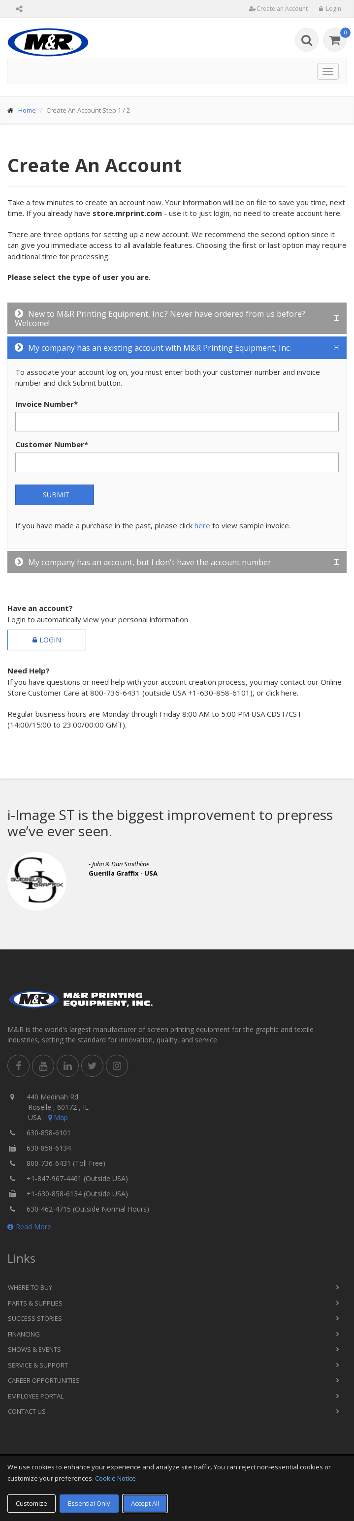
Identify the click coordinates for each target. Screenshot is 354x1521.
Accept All (145, 1503)
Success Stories (35, 1318)
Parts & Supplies (35, 1303)
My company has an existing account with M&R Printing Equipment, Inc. (153, 347)
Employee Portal (36, 1396)
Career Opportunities (44, 1380)
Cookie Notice (115, 1478)
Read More (29, 1226)
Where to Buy (30, 1287)
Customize (31, 1503)
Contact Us (27, 1411)
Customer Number (51, 444)
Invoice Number (46, 404)
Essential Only (89, 1503)
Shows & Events (34, 1349)
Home (27, 110)
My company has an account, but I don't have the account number (143, 562)
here (202, 525)
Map (57, 1117)
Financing (24, 1334)
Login (46, 639)
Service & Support (38, 1365)
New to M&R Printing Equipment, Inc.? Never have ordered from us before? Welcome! (160, 318)
